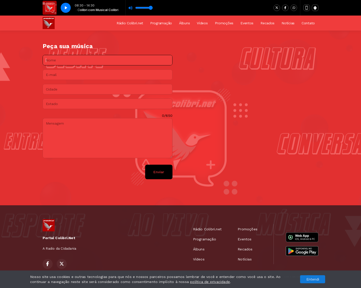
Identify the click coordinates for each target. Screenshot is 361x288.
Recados (267, 23)
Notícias (288, 23)
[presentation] (81, 172)
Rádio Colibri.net (130, 23)
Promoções (224, 23)
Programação (161, 23)
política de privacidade (210, 282)
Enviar (158, 172)
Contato (308, 23)
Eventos (246, 23)
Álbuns (184, 23)
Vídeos (202, 23)
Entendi (312, 279)
